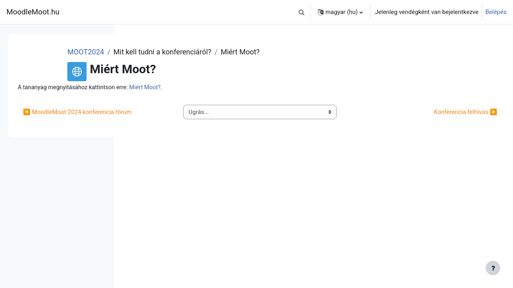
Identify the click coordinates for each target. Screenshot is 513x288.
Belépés (496, 12)
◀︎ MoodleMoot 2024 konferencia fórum (185, 117)
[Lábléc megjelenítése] (493, 268)
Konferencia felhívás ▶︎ (447, 116)
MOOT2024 (185, 52)
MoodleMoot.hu (32, 12)
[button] (302, 12)
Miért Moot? (261, 87)
